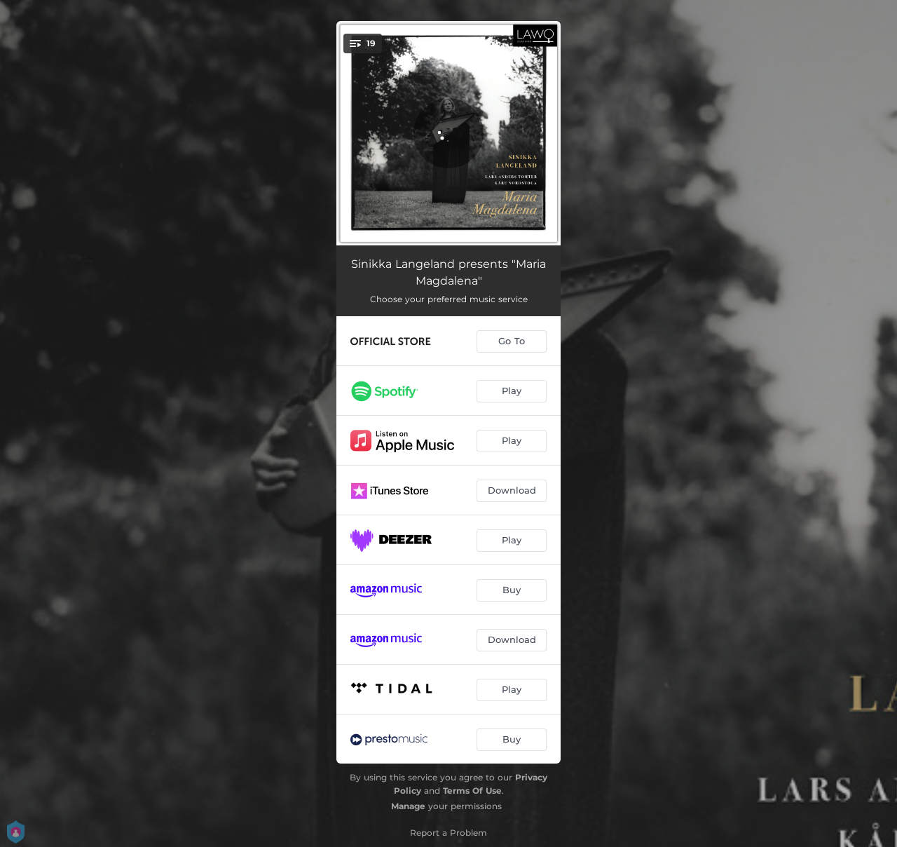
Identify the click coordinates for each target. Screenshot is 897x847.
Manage (408, 806)
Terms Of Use (472, 790)
